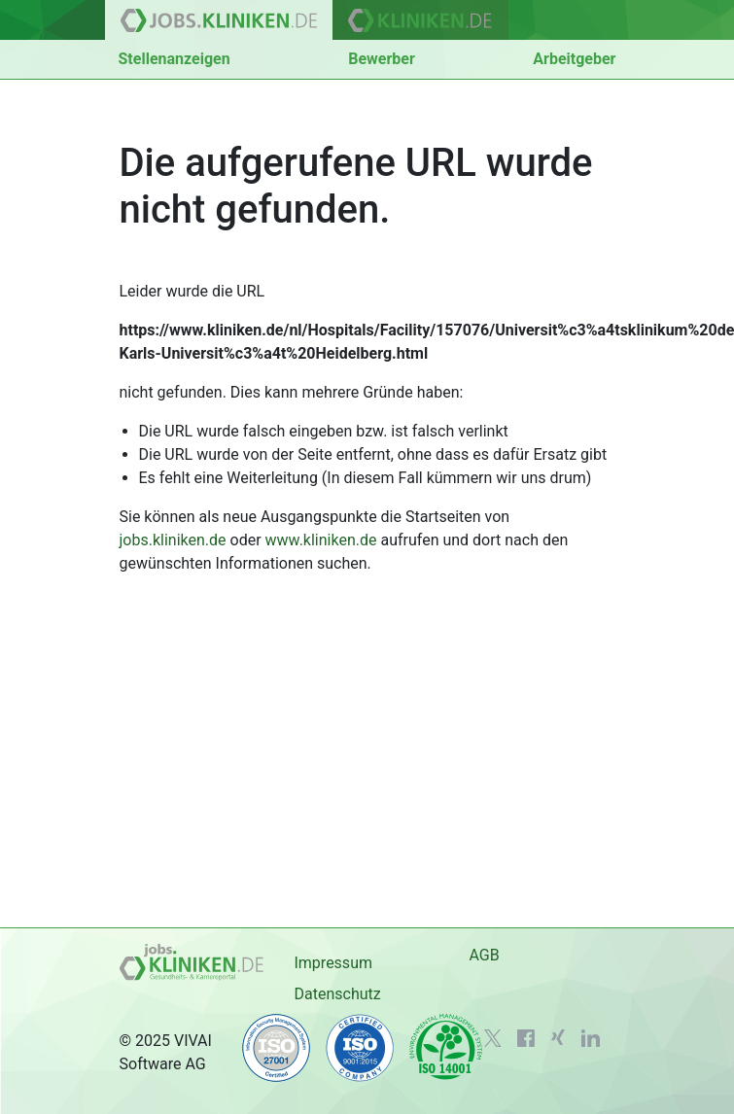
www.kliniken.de (321, 540)
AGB (484, 955)
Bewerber (381, 59)
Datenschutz (337, 994)
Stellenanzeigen (174, 59)
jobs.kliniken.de (173, 540)
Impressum (333, 963)
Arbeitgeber (574, 59)
